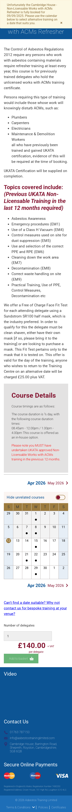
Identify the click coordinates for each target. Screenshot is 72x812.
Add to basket (21, 659)
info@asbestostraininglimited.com (32, 738)
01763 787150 (20, 732)
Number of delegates (19, 625)
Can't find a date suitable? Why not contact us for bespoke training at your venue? (35, 608)
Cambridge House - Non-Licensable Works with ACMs (36, 520)
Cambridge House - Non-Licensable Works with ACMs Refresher (27, 533)
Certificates (58, 807)
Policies (43, 807)
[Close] (61, 23)
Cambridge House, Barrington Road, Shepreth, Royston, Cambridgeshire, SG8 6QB (33, 747)
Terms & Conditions (20, 807)
